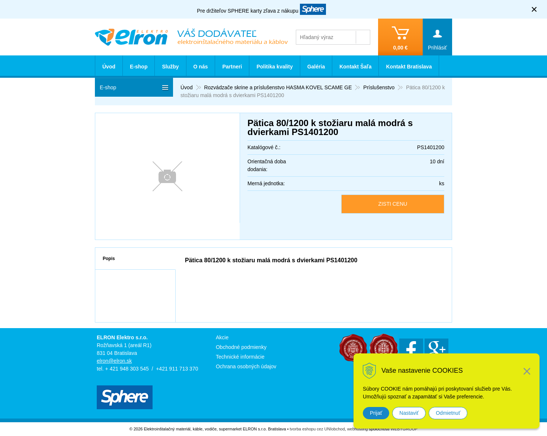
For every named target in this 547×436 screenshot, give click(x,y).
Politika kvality (274, 67)
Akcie (222, 337)
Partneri (232, 67)
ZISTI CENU (392, 204)
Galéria (316, 67)
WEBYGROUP (404, 429)
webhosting (357, 429)
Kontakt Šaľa (355, 67)
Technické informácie (240, 357)
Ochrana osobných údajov (246, 366)
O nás (200, 67)
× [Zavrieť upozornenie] (534, 9)
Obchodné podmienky (241, 347)
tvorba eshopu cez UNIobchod (317, 429)
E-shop (138, 67)
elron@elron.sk (114, 361)
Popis (109, 258)
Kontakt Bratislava (409, 67)
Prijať (376, 413)
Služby (170, 67)
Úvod (108, 67)
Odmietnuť (448, 413)
